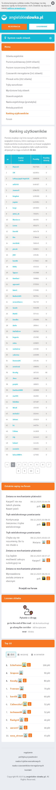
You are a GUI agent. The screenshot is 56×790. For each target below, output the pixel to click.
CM (14, 173)
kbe (14, 237)
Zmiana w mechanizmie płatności (23, 496)
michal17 (16, 414)
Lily (14, 437)
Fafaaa (15, 431)
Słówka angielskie (14, 56)
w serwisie (37, 654)
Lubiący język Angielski (21, 179)
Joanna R (16, 190)
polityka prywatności (28, 757)
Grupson (14, 673)
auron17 (14, 728)
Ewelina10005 (18, 390)
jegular (15, 202)
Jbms (15, 378)
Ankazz (15, 420)
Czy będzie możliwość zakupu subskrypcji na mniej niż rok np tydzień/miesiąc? (15, 563)
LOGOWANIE (41, 26)
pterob (15, 249)
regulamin (28, 752)
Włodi (15, 408)
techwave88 (16, 712)
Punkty (36, 159)
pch (38, 506)
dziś (11, 654)
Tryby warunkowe (14, 84)
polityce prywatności (16, 8)
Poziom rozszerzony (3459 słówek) (22, 67)
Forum (9, 119)
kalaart (15, 443)
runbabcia (16, 349)
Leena (15, 226)
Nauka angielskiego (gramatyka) (21, 102)
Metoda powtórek (14, 107)
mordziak (16, 243)
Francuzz (14, 688)
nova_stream (16, 735)
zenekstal (16, 367)
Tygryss (15, 273)
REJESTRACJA (14, 26)
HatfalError (17, 331)
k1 (13, 425)
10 (31, 471)
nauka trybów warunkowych (28, 761)
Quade (15, 308)
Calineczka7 (16, 704)
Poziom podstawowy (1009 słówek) (23, 62)
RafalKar (16, 402)
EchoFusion (16, 665)
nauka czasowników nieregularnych (28, 765)
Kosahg (15, 373)
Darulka (15, 320)
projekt (15, 384)
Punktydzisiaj (46, 159)
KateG (15, 290)
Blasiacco (16, 220)
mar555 (15, 396)
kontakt (28, 770)
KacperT (36, 560)
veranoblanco (18, 302)
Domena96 (16, 361)
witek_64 (16, 214)
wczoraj (23, 654)
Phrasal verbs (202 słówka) (19, 79)
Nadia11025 (17, 296)
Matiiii (15, 314)
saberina (16, 355)
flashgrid (14, 720)
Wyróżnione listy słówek (17, 90)
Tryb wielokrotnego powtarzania (23, 514)
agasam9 (16, 284)
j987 (14, 255)
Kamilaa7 (16, 279)
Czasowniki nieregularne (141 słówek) (24, 73)
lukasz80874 (17, 455)
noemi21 (16, 449)
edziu (15, 343)
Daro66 (15, 231)
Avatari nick (21, 159)
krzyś (14, 208)
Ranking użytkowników (17, 113)
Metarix (36, 542)
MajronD (16, 167)
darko (15, 326)
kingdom (16, 196)
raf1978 (15, 184)
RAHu (15, 267)
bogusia (16, 337)
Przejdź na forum (28, 588)
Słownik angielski (14, 96)
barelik (15, 261)
